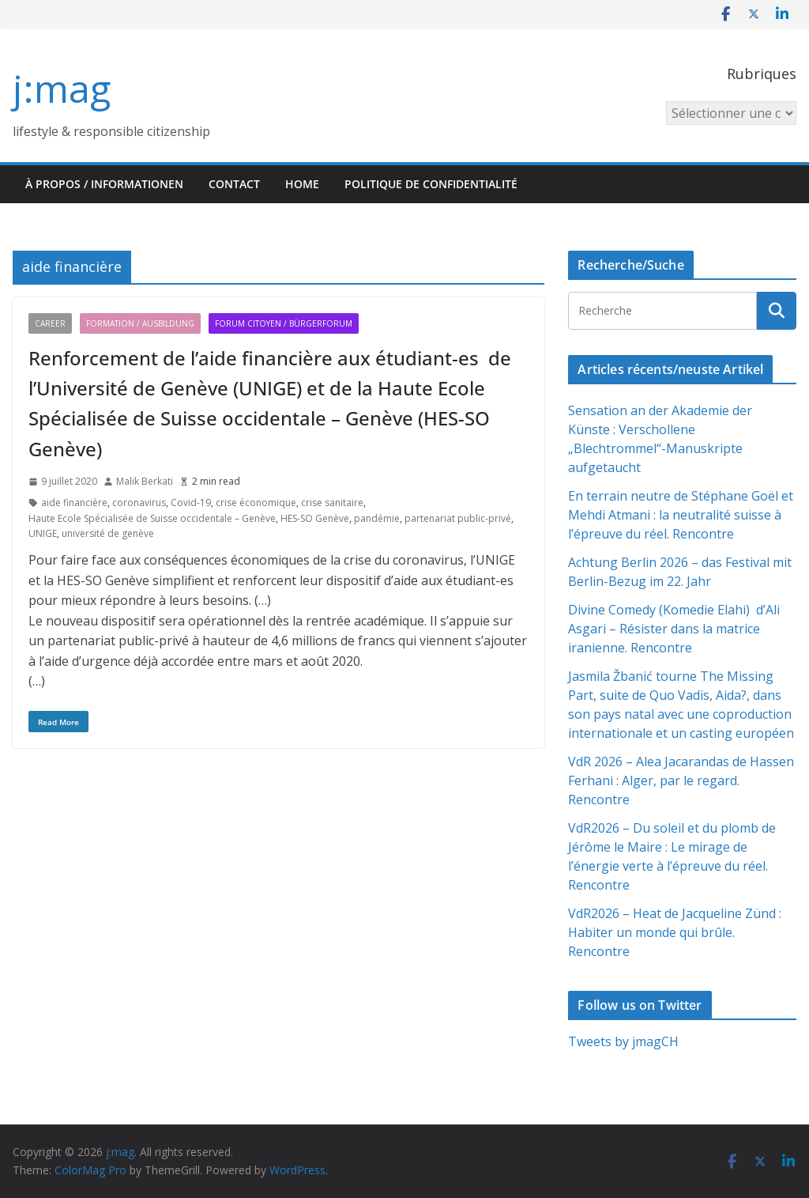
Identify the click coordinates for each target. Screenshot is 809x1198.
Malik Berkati (144, 481)
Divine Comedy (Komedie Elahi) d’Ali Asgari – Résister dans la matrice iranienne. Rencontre (674, 628)
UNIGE (42, 533)
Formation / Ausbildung (140, 323)
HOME (302, 183)
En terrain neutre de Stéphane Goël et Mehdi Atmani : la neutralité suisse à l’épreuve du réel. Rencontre (680, 514)
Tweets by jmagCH (623, 1041)
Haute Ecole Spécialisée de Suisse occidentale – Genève (152, 518)
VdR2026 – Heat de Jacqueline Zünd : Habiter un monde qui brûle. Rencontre (674, 932)
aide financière (74, 502)
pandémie (377, 518)
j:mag (62, 88)
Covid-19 (191, 502)
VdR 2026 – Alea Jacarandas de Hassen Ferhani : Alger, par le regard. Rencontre (681, 780)
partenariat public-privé (457, 518)
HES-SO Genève (314, 518)
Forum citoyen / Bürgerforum (283, 323)
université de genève (108, 533)
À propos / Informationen (104, 183)
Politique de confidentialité (430, 183)
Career (50, 323)
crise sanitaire (332, 502)
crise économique (256, 502)
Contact (234, 183)
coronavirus (139, 502)
